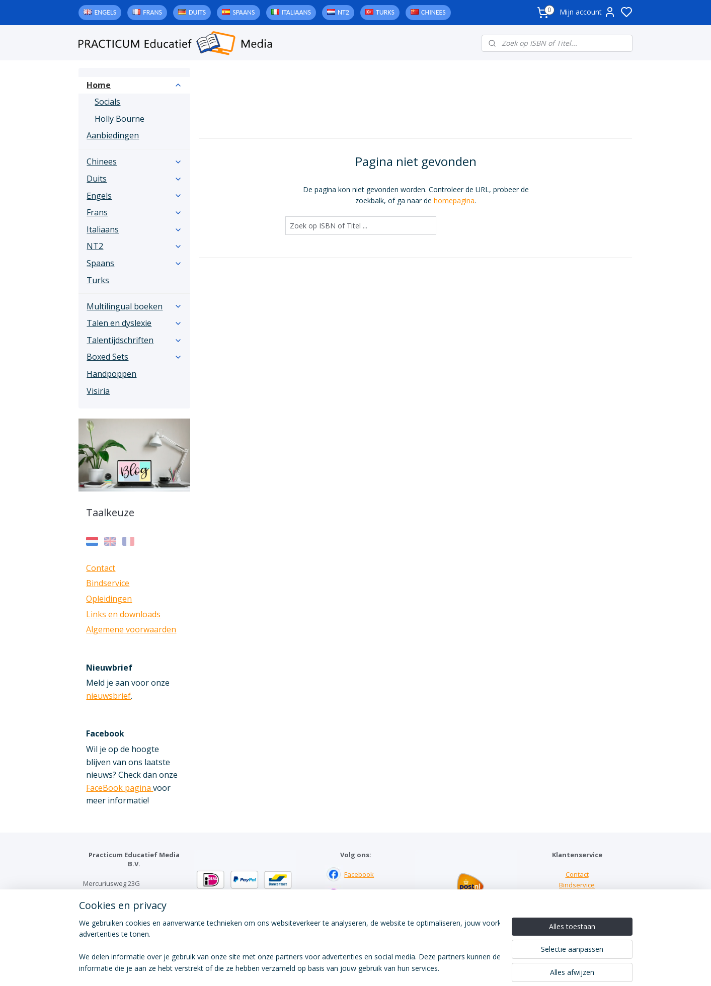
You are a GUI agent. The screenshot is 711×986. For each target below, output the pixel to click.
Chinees (433, 12)
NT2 (343, 12)
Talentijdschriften (134, 340)
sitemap (397, 967)
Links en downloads (123, 614)
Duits (197, 12)
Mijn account (588, 12)
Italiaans (296, 12)
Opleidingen (109, 598)
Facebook (359, 874)
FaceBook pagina (119, 787)
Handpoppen (111, 373)
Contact (100, 567)
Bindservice (107, 583)
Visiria (98, 390)
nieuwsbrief (108, 695)
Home (134, 85)
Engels (105, 12)
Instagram (359, 895)
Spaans (243, 12)
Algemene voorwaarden (131, 629)
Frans (152, 12)
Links (577, 895)
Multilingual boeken (134, 306)
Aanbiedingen (113, 135)
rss (418, 967)
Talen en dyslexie (134, 322)
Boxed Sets (134, 356)
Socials (107, 101)
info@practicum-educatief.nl (126, 925)
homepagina (454, 200)
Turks (385, 12)
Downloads (577, 906)
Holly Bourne (119, 118)
